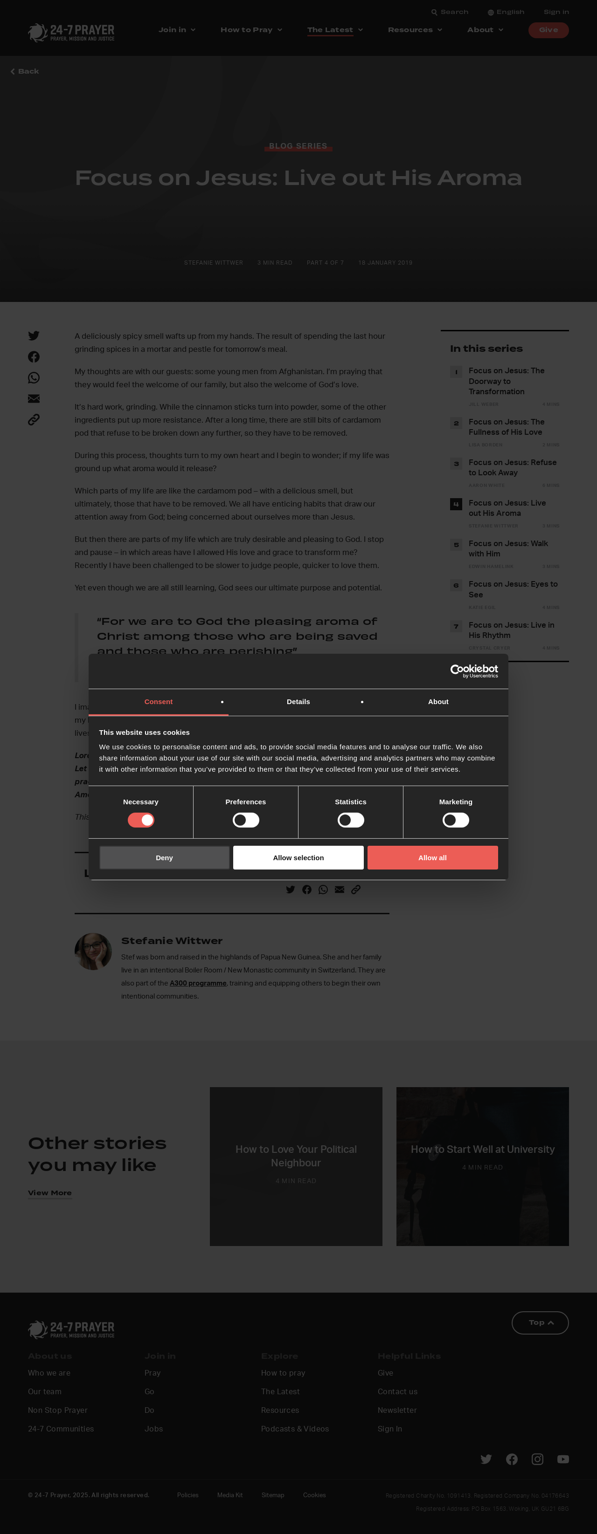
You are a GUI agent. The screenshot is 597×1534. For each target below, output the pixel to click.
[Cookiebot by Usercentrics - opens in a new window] (457, 671)
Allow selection (298, 858)
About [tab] (438, 701)
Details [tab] (298, 701)
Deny (164, 858)
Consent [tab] (159, 701)
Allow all (432, 858)
